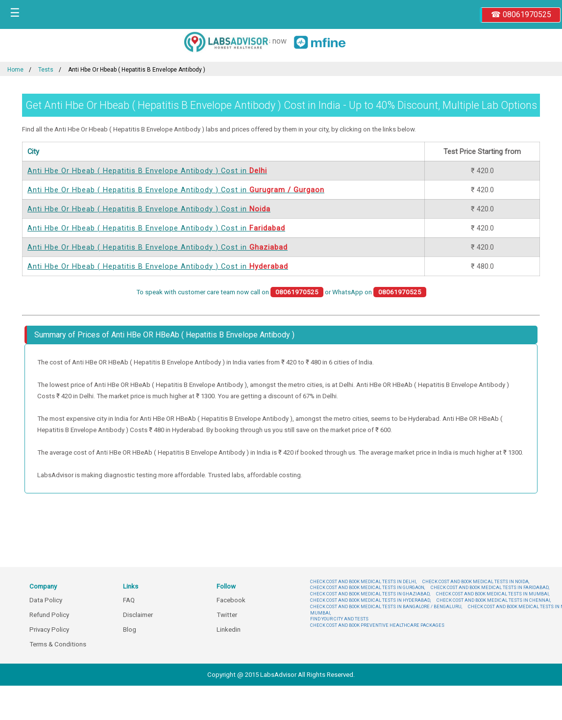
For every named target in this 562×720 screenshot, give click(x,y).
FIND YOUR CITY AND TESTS (339, 618)
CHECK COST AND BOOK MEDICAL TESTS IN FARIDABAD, (490, 587)
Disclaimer (138, 614)
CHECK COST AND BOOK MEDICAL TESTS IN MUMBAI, (492, 593)
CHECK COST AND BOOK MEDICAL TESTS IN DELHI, (363, 581)
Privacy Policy (49, 629)
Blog (129, 629)
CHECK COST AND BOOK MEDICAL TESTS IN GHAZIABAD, (370, 593)
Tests (45, 69)
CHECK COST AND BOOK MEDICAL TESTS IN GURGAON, (367, 587)
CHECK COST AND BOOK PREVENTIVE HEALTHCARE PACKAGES (377, 625)
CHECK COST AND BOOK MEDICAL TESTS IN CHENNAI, (494, 600)
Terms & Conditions (57, 644)
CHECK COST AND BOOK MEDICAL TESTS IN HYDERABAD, (370, 600)
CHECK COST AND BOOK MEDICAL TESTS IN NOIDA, (475, 581)
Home (15, 69)
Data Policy (45, 600)
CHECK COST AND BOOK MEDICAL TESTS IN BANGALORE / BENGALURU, (386, 606)
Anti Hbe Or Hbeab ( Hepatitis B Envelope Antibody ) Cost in (147, 170)
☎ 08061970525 (521, 14)
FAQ (129, 600)
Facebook (231, 600)
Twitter (227, 614)
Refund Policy (49, 614)
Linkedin (229, 629)
